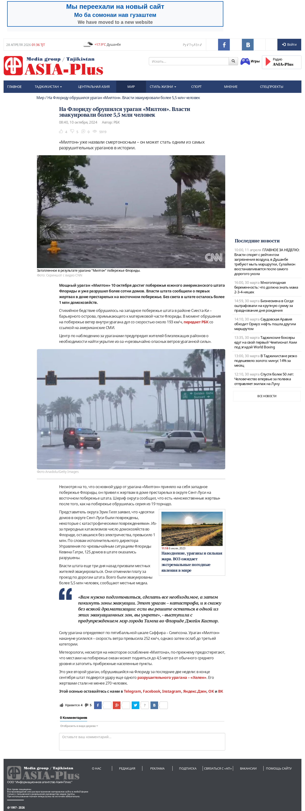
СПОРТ (196, 86)
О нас (96, 768)
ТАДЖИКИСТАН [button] (48, 86)
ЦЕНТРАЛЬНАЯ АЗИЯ (94, 86)
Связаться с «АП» (218, 768)
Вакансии (248, 768)
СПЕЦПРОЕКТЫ (271, 86)
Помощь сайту (279, 768)
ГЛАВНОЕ (14, 86)
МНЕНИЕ (231, 86)
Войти (289, 44)
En (197, 44)
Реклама (157, 768)
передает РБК (196, 322)
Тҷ (191, 44)
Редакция (127, 768)
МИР (131, 86)
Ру (184, 44)
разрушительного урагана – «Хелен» (171, 677)
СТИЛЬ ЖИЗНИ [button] (163, 86)
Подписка (187, 768)
